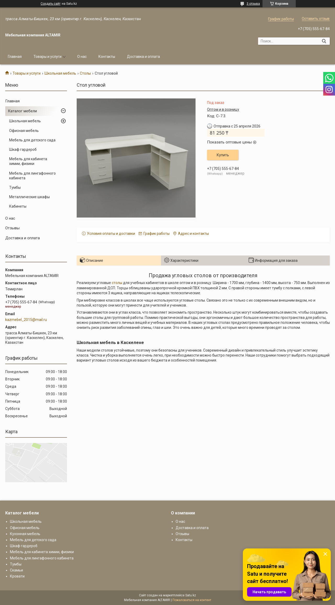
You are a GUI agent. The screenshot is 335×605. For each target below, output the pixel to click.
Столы (85, 73)
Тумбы (15, 187)
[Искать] (324, 41)
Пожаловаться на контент (191, 600)
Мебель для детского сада (32, 140)
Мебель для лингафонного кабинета (32, 175)
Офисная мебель (24, 131)
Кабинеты (17, 206)
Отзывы (12, 228)
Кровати (17, 576)
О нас (82, 56)
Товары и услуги (48, 56)
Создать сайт (50, 3)
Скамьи (16, 570)
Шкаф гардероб (23, 149)
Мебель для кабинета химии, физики (28, 161)
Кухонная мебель (25, 534)
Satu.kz (190, 595)
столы (117, 283)
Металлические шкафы (29, 197)
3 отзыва (253, 3)
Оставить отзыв (316, 18)
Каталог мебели (22, 111)
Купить (223, 155)
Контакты (106, 56)
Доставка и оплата (143, 56)
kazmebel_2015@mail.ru (26, 320)
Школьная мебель (60, 73)
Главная (15, 56)
